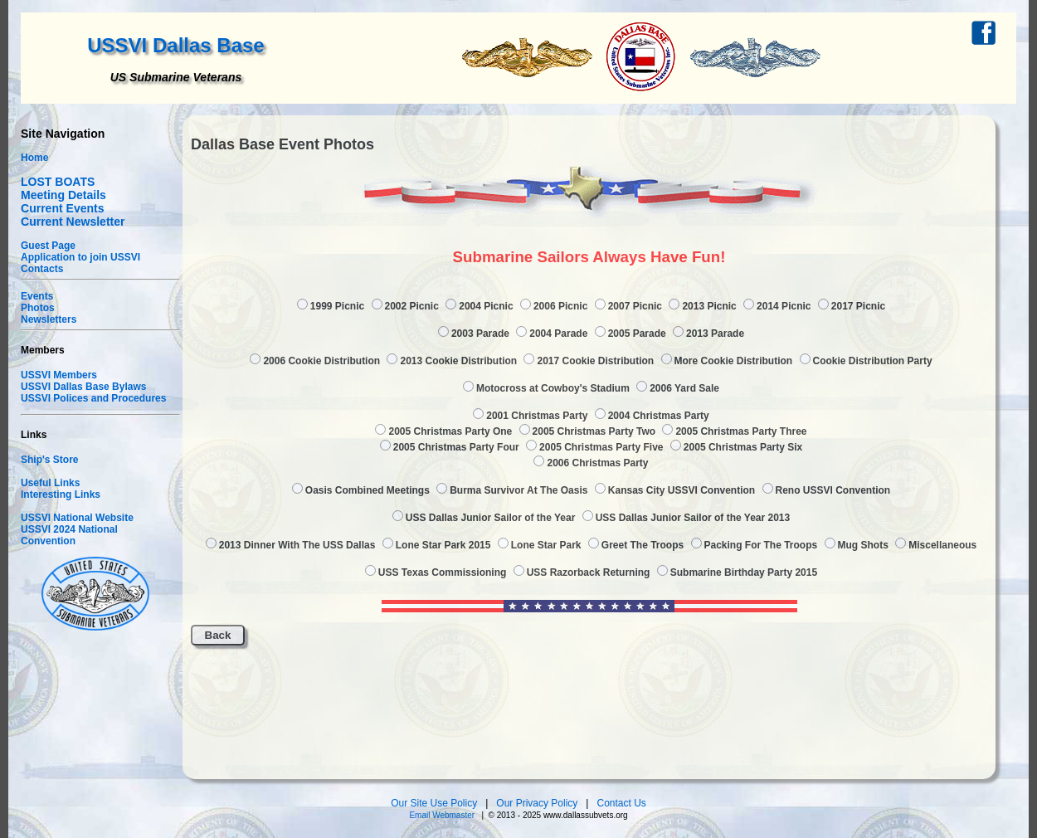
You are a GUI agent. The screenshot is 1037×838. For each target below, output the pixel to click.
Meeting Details (63, 195)
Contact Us (620, 803)
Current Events (63, 208)
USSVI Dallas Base (175, 45)
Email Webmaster (442, 815)
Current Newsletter (73, 221)
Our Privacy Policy (538, 803)
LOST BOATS (58, 181)
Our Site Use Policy (435, 803)
